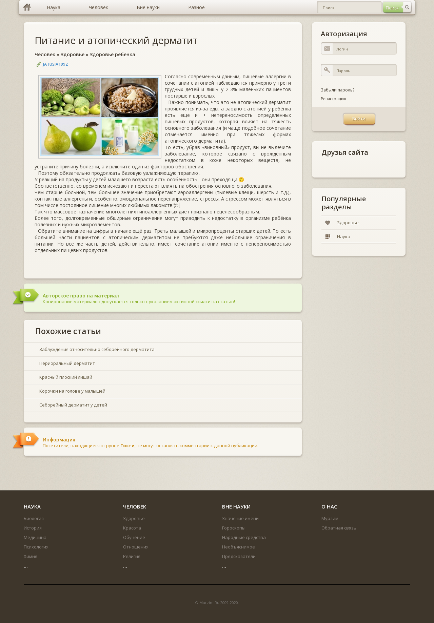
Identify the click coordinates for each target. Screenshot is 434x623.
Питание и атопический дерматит (116, 40)
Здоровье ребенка (112, 54)
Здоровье (72, 54)
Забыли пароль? (337, 90)
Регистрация (333, 99)
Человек (45, 54)
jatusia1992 (55, 64)
